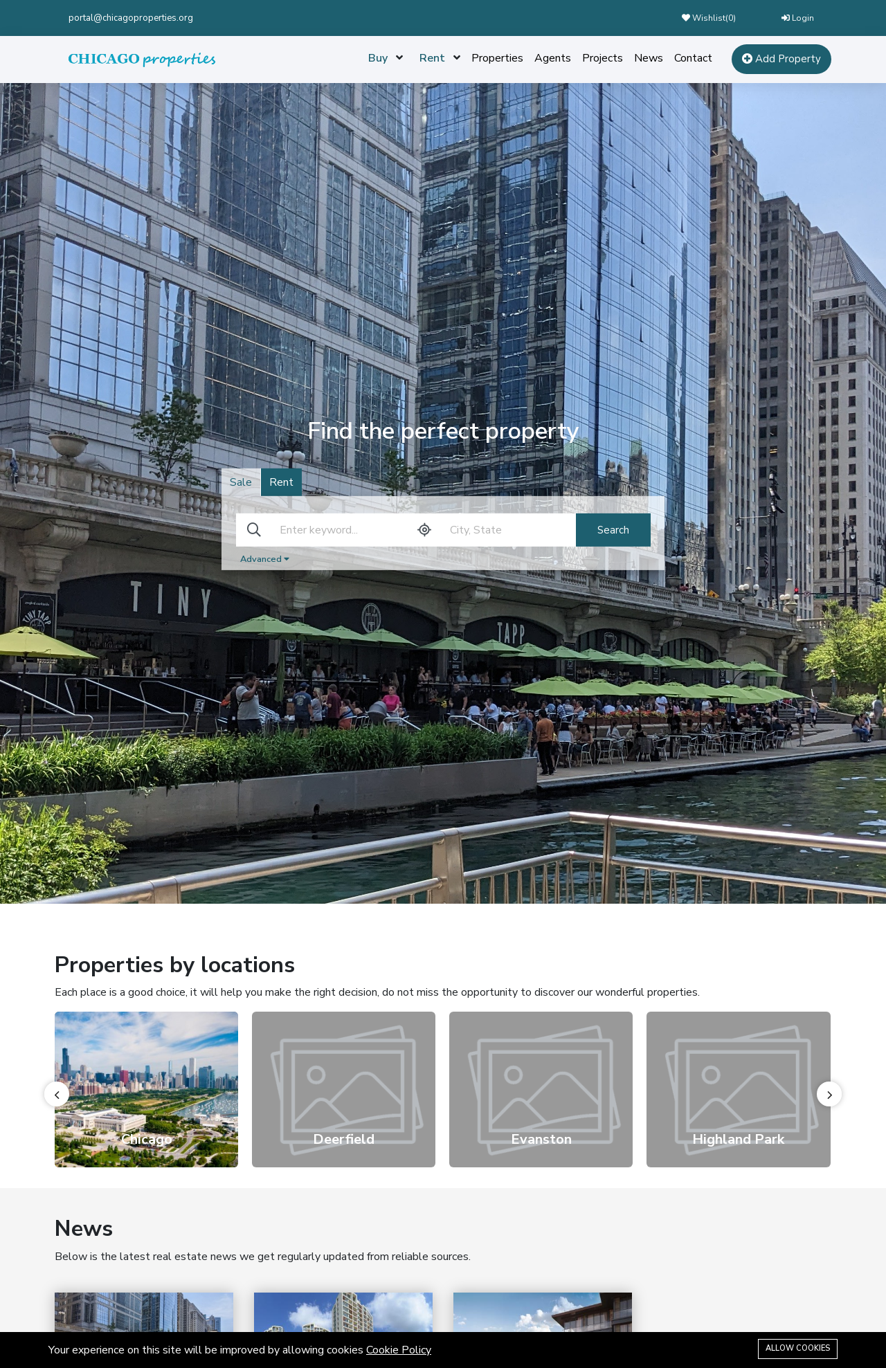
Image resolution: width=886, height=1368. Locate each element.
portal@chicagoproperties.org (131, 18)
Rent (432, 58)
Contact (693, 58)
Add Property (781, 59)
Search (613, 530)
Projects (602, 58)
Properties (497, 58)
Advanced (264, 559)
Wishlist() (709, 18)
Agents (552, 58)
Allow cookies (798, 1348)
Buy (378, 58)
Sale (241, 482)
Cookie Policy (398, 1350)
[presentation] (56, 1094)
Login (797, 18)
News (648, 58)
